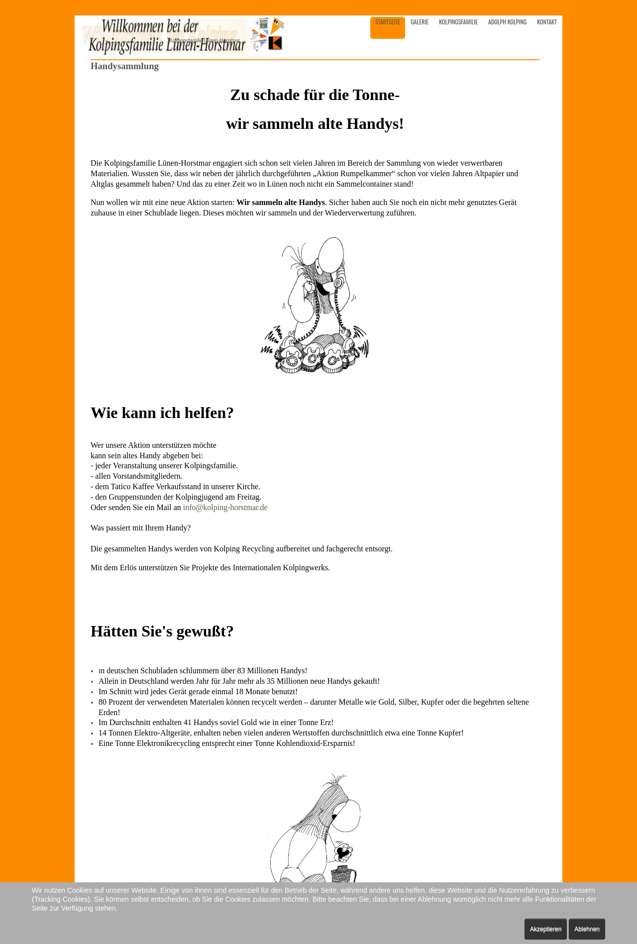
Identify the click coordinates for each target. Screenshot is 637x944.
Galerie (419, 21)
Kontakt (547, 21)
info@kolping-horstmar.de (225, 507)
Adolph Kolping (507, 21)
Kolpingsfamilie (458, 21)
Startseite (387, 21)
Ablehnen (587, 929)
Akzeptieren (545, 929)
